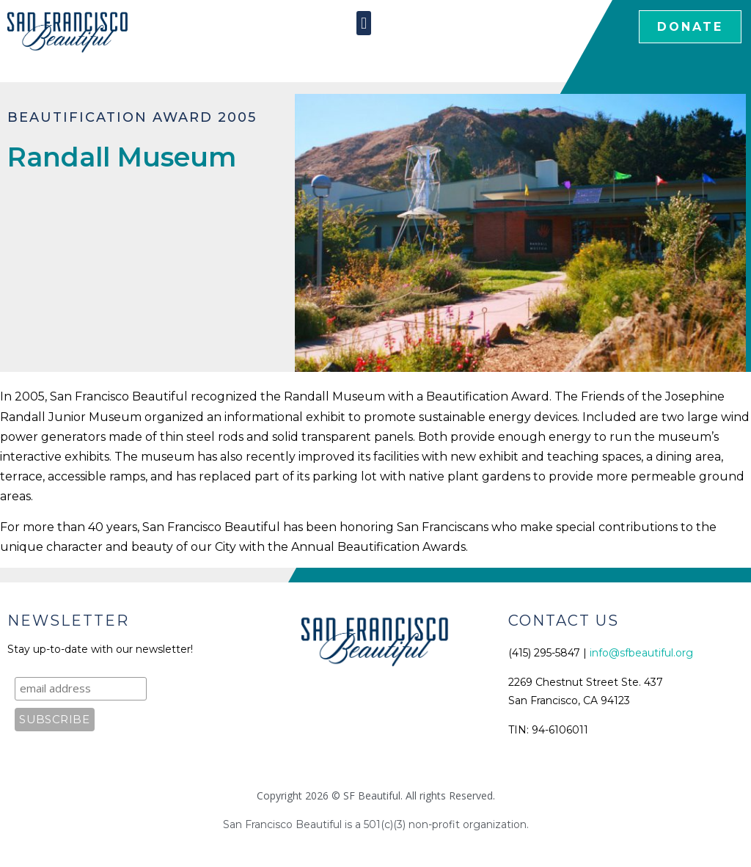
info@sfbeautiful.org (641, 652)
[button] (363, 23)
